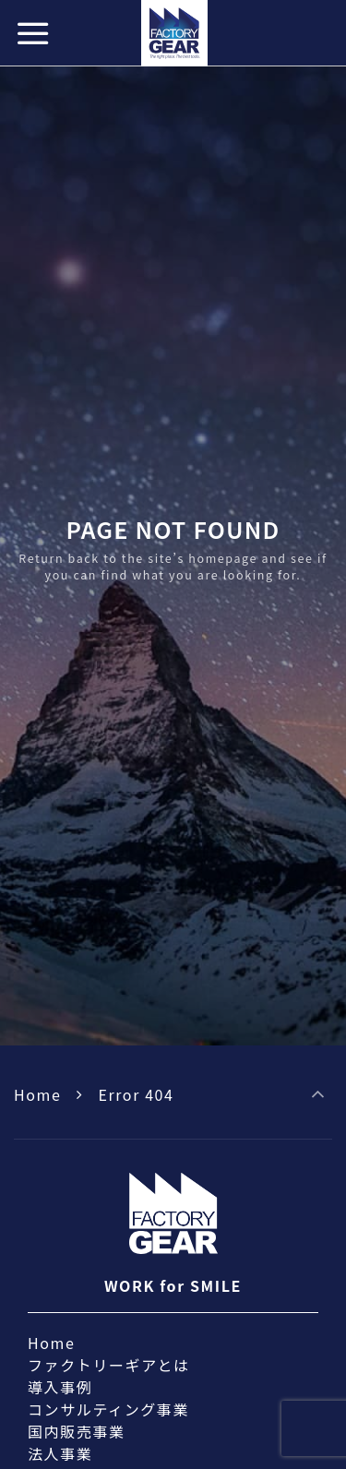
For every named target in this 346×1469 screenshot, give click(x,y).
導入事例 (60, 1387)
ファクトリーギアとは (109, 1365)
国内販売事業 (76, 1431)
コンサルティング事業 (108, 1409)
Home (37, 1094)
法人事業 (60, 1453)
